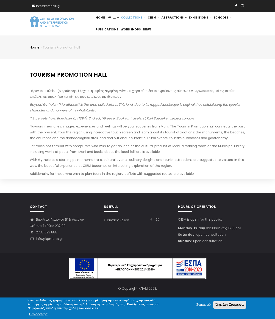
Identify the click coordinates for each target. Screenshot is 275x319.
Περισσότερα (38, 314)
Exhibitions (208, 21)
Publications (129, 40)
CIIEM (158, 21)
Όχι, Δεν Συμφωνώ (229, 304)
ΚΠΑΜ (143, 288)
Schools (105, 40)
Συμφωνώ (203, 304)
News (171, 40)
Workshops (153, 40)
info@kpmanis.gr (46, 238)
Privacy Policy (118, 220)
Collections (137, 21)
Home (101, 21)
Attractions (181, 21)
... (115, 21)
